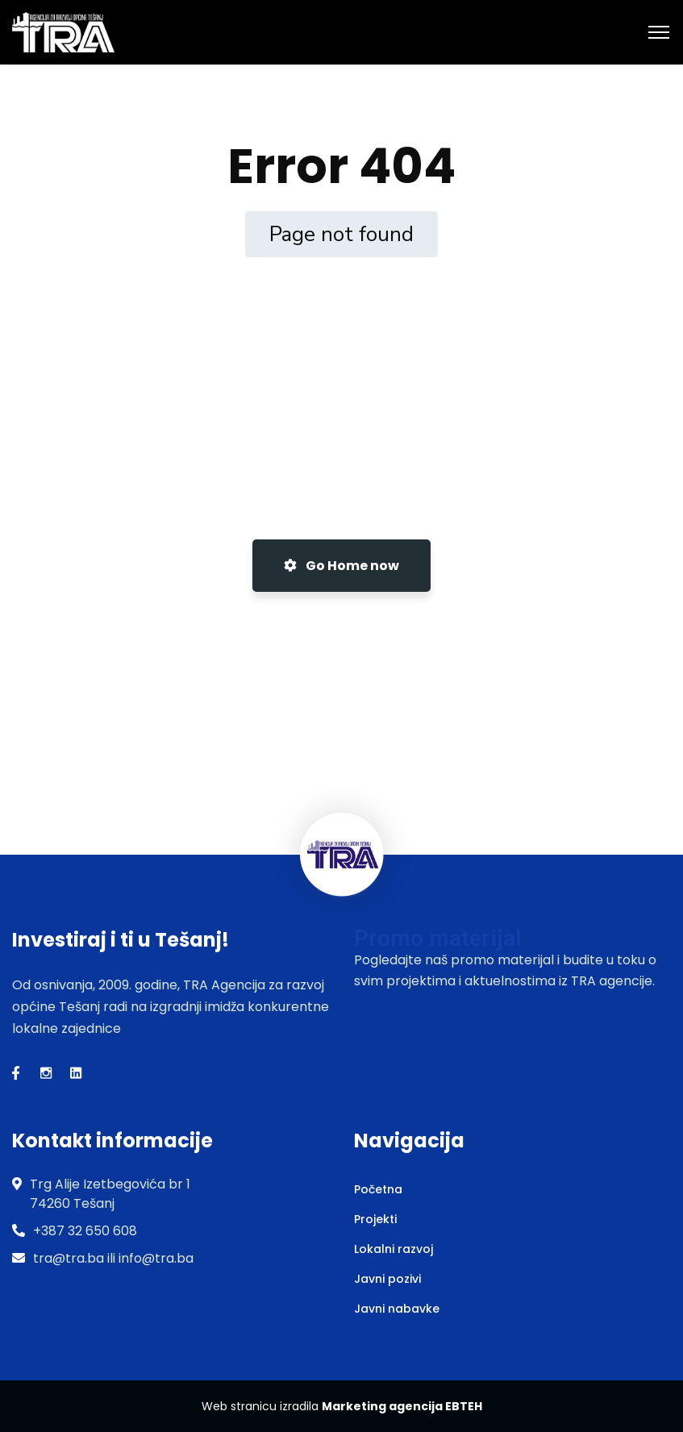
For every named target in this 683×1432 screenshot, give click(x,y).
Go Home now (341, 565)
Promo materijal (437, 938)
